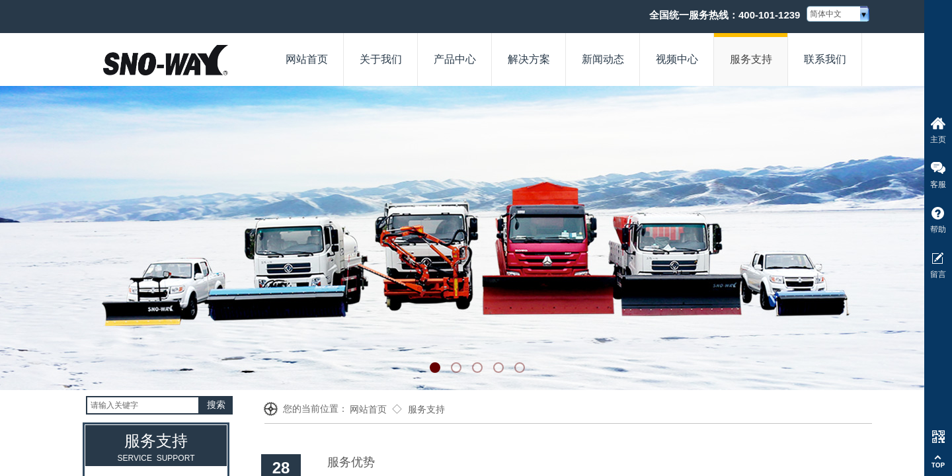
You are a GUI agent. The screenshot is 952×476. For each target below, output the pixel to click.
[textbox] (143, 405)
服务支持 (426, 410)
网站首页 (368, 410)
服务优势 (351, 462)
